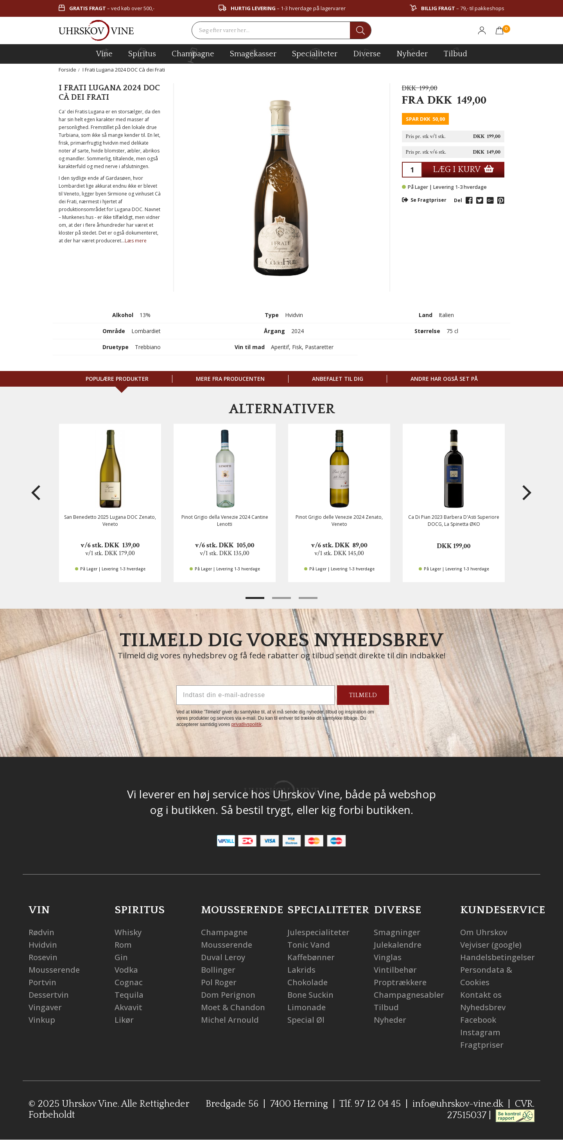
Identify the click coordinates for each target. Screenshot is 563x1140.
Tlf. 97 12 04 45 (370, 1104)
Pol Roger (219, 982)
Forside (67, 69)
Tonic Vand (308, 944)
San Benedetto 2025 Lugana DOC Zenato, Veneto (110, 520)
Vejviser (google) (491, 944)
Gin (121, 957)
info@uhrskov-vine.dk (457, 1104)
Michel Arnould (230, 1020)
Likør (124, 1020)
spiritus (142, 53)
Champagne (224, 932)
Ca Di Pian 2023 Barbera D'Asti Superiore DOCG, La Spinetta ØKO (453, 520)
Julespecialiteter (318, 932)
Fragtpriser (482, 1045)
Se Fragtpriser (424, 200)
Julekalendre (397, 944)
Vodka (126, 969)
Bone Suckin (310, 994)
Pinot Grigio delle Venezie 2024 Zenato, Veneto (339, 520)
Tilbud (455, 52)
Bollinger (218, 969)
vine (104, 53)
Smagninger (397, 932)
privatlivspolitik (246, 724)
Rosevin (43, 957)
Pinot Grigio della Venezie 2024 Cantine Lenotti (224, 520)
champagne (193, 55)
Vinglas (388, 957)
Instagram (480, 1032)
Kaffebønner (311, 957)
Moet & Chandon (233, 1007)
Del (458, 200)
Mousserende (54, 969)
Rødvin (41, 932)
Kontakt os (481, 994)
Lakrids (301, 969)
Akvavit (128, 1007)
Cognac (129, 982)
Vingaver (45, 1007)
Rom (123, 944)
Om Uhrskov (483, 932)
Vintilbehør (395, 969)
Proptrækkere (400, 982)
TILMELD (363, 695)
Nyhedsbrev (483, 1007)
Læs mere (136, 240)
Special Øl (306, 1020)
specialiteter (314, 53)
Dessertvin (49, 994)
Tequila (129, 994)
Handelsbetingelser (497, 957)
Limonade (306, 1007)
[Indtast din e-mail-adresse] (255, 695)
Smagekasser (253, 53)
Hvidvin (43, 944)
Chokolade (307, 982)
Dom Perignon (228, 994)
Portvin (42, 982)
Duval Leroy (223, 957)
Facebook (478, 1020)
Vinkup (42, 1020)
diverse (367, 53)
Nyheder (412, 52)
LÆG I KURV (463, 169)
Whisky (128, 932)
